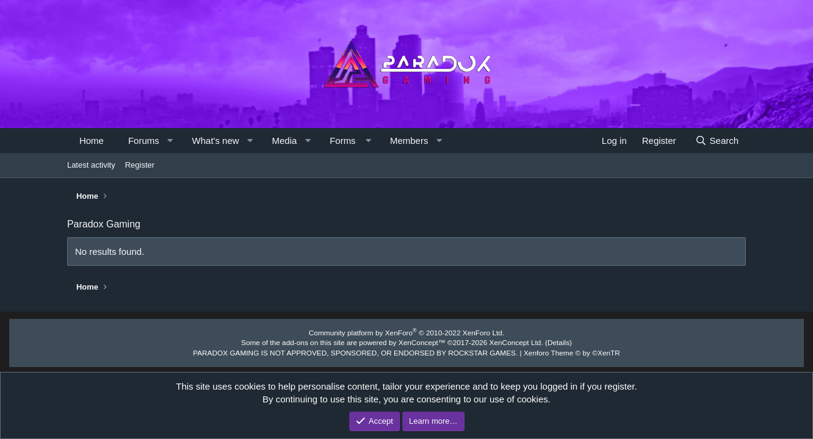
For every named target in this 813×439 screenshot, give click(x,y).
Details (548, 342)
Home (91, 140)
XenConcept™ (421, 342)
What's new (215, 140)
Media (284, 140)
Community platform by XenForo (406, 333)
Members (409, 140)
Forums (143, 140)
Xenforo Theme (560, 351)
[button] (170, 140)
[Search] (717, 140)
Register (139, 165)
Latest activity (91, 165)
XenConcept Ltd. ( (510, 342)
